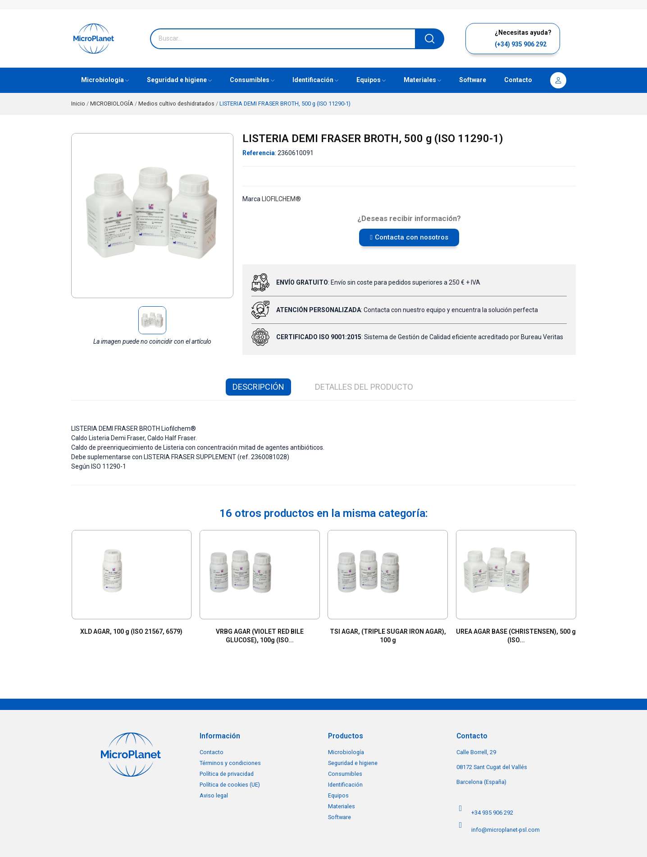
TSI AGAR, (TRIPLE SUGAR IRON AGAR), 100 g (388, 636)
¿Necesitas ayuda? (523, 32)
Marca (251, 199)
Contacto (211, 752)
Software (339, 817)
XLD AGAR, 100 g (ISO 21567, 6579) (131, 631)
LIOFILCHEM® (281, 199)
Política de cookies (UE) (230, 784)
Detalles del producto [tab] (364, 387)
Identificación (345, 784)
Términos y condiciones (230, 763)
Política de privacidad (227, 773)
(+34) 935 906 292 (521, 44)
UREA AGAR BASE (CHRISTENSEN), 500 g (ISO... (516, 636)
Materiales (341, 806)
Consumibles (345, 773)
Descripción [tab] (258, 387)
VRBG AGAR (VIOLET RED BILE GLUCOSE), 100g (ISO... (260, 636)
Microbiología (346, 752)
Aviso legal (214, 795)
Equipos (338, 795)
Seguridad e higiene (353, 763)
